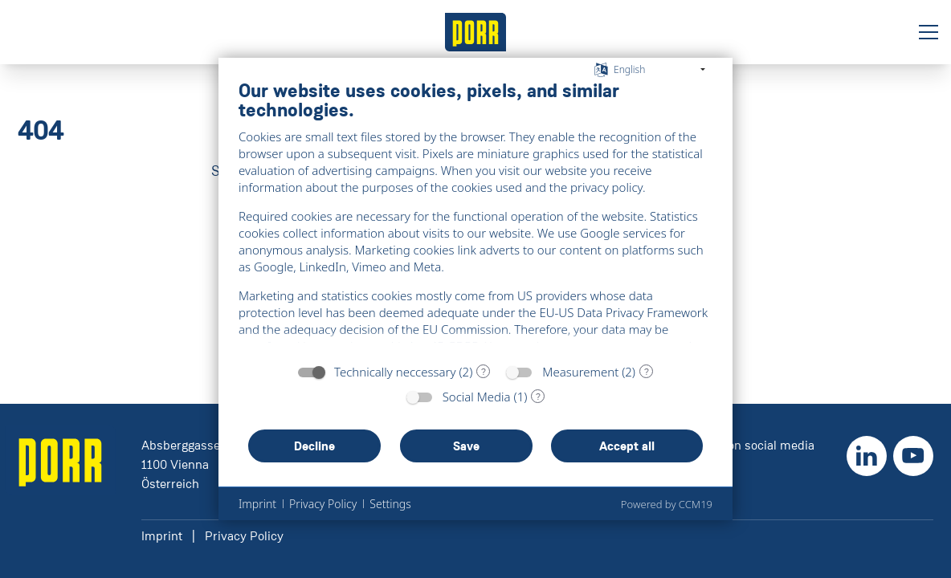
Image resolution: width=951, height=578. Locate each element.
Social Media (477, 397)
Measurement (580, 372)
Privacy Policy (244, 535)
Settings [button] (389, 503)
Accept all (627, 446)
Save (466, 446)
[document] (475, 217)
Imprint (161, 535)
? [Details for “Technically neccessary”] (483, 371)
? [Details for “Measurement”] (646, 371)
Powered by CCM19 (666, 504)
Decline (314, 446)
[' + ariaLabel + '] (475, 32)
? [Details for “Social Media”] (538, 396)
